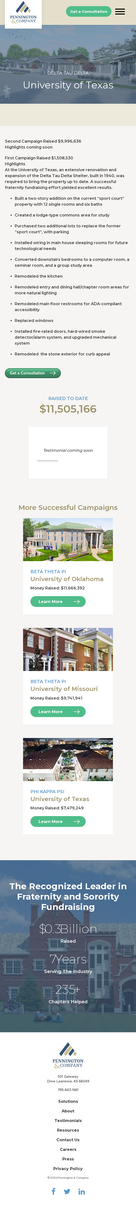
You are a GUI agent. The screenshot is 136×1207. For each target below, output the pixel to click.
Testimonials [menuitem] (68, 1120)
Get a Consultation (88, 11)
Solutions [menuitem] (68, 1101)
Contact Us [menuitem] (68, 1140)
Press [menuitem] (68, 1159)
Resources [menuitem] (68, 1130)
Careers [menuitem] (68, 1149)
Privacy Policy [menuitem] (68, 1168)
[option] (68, 64)
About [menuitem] (68, 1111)
